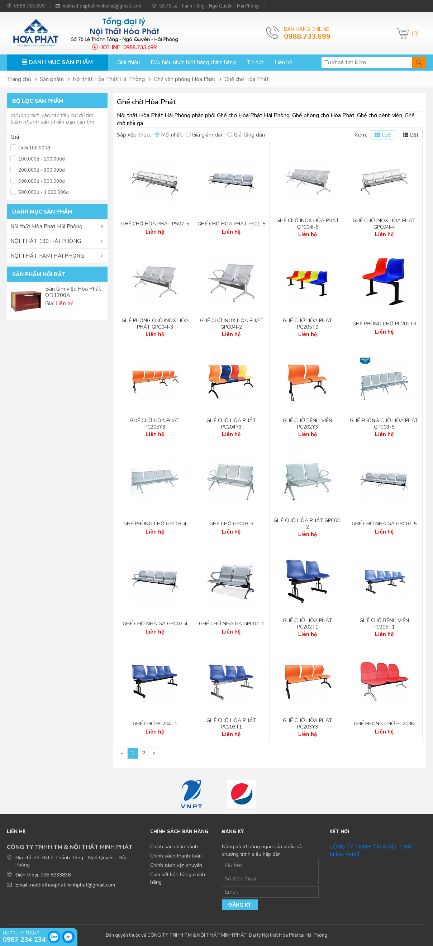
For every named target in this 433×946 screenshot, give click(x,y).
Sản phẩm (52, 79)
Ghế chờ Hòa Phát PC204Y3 (231, 423)
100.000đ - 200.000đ (37, 158)
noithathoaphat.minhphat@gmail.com (98, 6)
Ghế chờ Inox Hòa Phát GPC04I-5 (307, 224)
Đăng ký (239, 905)
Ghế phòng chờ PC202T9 (384, 324)
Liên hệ (283, 62)
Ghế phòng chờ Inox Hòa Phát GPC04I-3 (155, 323)
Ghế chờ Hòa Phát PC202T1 (307, 623)
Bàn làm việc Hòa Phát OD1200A (73, 292)
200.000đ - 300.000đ (37, 169)
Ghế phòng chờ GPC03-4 (154, 524)
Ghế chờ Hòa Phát (246, 79)
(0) (415, 33)
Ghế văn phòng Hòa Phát (184, 79)
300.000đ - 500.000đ (37, 180)
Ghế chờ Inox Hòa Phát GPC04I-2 (231, 323)
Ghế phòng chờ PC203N (384, 724)
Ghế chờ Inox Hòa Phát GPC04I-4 (384, 224)
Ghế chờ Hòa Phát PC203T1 (231, 723)
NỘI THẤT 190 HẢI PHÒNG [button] (45, 241)
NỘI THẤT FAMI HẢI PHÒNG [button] (47, 255)
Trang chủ (19, 79)
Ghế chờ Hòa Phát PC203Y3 (307, 723)
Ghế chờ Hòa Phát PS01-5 (231, 224)
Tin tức (255, 62)
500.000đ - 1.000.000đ (39, 191)
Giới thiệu (128, 62)
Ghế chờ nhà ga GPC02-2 (231, 624)
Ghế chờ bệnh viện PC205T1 (384, 623)
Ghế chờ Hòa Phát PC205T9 (307, 323)
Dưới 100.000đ (30, 147)
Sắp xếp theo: (134, 134)
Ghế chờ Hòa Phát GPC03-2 (307, 523)
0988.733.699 (26, 6)
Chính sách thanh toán (176, 855)
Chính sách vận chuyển (176, 865)
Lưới (383, 135)
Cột (411, 135)
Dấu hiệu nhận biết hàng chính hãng (193, 62)
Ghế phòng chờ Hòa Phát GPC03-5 (384, 423)
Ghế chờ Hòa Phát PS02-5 (155, 224)
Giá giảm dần (205, 134)
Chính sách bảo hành (174, 846)
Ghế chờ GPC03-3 (231, 524)
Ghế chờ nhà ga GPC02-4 (155, 624)
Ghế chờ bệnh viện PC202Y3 (307, 423)
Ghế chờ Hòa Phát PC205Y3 (155, 423)
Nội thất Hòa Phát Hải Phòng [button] (46, 226)
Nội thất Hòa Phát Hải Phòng (109, 79)
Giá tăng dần (246, 134)
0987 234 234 (24, 939)
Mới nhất (168, 134)
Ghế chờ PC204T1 (155, 724)
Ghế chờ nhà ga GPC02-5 (384, 524)
